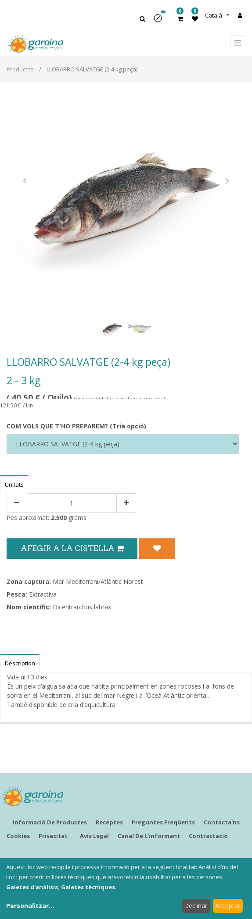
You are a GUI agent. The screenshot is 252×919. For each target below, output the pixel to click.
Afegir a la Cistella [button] (72, 548)
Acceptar (227, 905)
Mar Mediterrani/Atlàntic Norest (98, 581)
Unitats (14, 484)
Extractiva (43, 594)
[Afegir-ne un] (126, 503)
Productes (20, 69)
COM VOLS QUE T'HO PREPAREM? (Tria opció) (76, 426)
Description (20, 663)
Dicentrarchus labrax (82, 607)
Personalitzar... (30, 905)
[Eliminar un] (16, 503)
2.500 (59, 517)
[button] (160, 21)
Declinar (195, 905)
